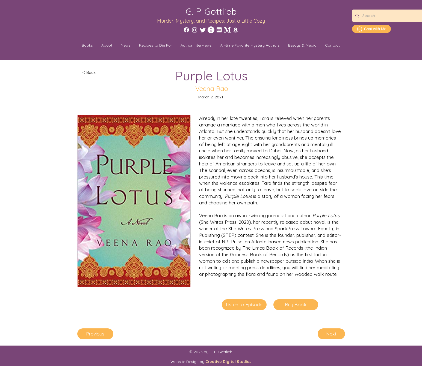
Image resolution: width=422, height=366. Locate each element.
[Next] (331, 333)
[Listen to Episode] (244, 304)
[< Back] (100, 72)
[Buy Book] (295, 304)
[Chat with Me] (371, 29)
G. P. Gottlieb (211, 11)
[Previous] (95, 333)
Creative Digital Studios (228, 361)
